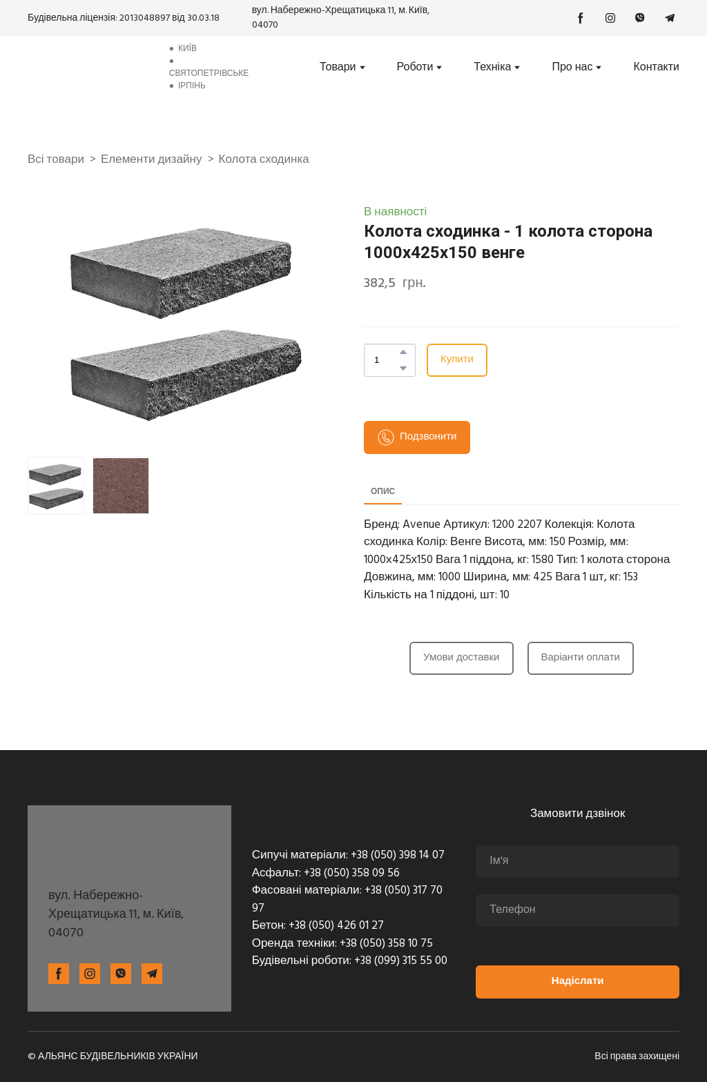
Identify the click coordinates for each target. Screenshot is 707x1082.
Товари (338, 68)
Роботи (415, 68)
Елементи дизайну (151, 160)
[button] (580, 18)
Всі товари (56, 160)
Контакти (656, 68)
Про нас (572, 68)
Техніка (492, 68)
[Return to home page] (89, 67)
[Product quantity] (386, 360)
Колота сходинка (264, 160)
